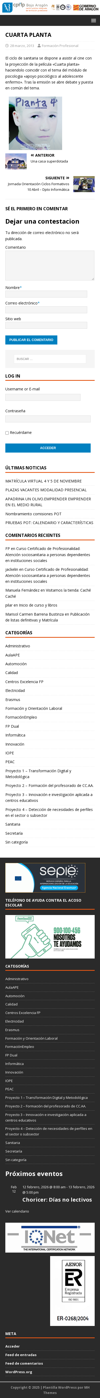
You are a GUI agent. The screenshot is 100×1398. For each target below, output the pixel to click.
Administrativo (17, 645)
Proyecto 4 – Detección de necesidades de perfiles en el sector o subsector (49, 812)
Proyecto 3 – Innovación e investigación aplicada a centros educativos (49, 797)
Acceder (12, 1346)
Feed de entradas (21, 1354)
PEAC (10, 761)
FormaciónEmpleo (21, 717)
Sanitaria (12, 824)
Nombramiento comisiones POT (33, 513)
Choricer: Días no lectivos (57, 1199)
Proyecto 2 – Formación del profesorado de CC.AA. (49, 785)
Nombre (12, 287)
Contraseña (15, 410)
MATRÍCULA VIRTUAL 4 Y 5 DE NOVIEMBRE (43, 481)
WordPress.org (18, 1371)
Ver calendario (17, 1211)
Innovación (14, 744)
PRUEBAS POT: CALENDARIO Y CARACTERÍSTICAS (49, 522)
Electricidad (15, 690)
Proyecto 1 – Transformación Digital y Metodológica (38, 773)
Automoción (16, 663)
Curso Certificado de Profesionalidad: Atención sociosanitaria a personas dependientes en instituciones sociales (47, 554)
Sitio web (13, 318)
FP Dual (12, 726)
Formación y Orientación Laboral (33, 708)
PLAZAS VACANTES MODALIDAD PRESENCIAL (46, 489)
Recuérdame (21, 432)
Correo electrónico (21, 303)
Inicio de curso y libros (38, 605)
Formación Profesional (60, 45)
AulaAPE (12, 655)
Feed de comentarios (24, 1363)
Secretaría (14, 833)
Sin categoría (16, 842)
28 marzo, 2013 (22, 45)
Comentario (15, 247)
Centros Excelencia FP (24, 681)
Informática (15, 735)
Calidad (11, 672)
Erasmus (12, 699)
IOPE (9, 752)
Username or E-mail (22, 388)
